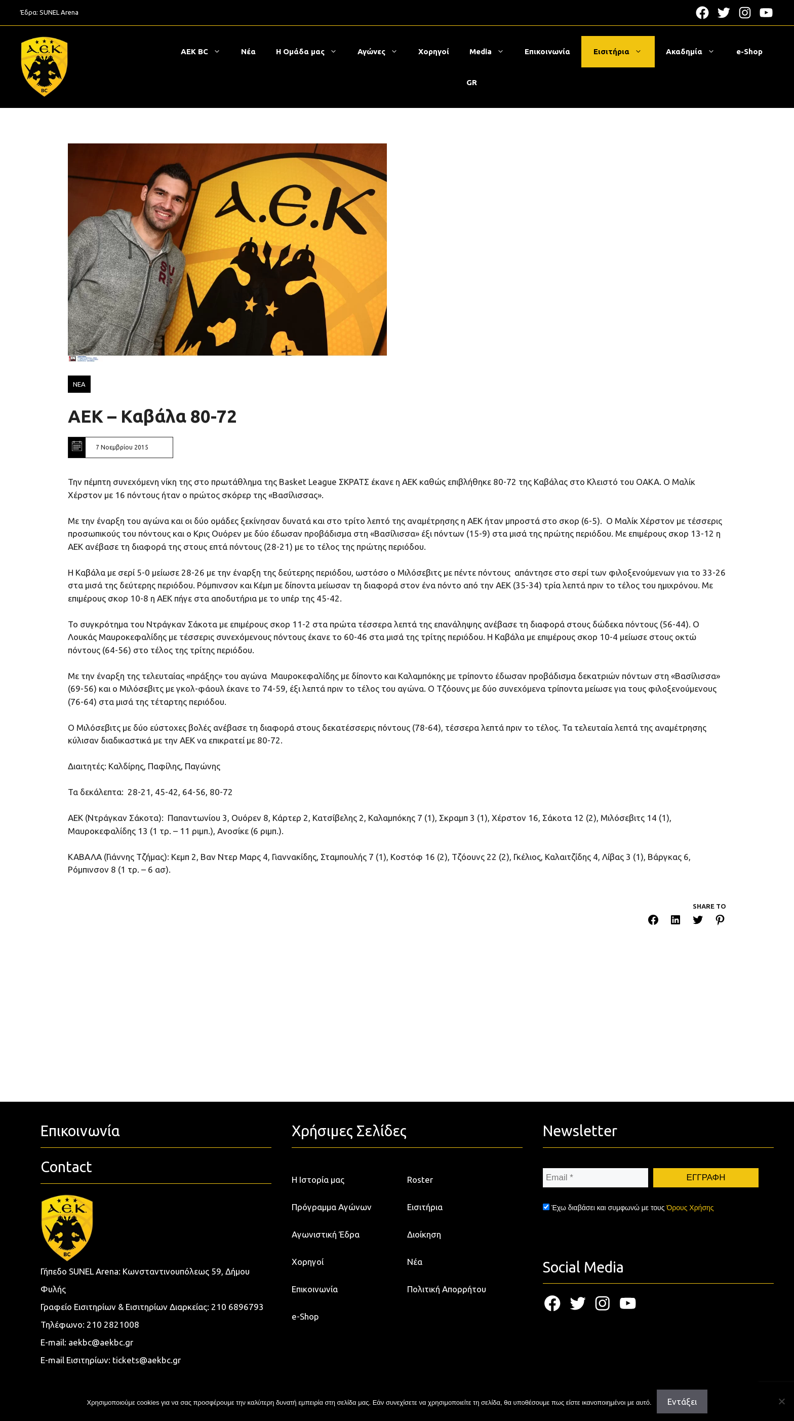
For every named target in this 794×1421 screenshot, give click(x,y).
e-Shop (749, 51)
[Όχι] (781, 1401)
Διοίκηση (424, 1234)
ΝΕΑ (79, 384)
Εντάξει (682, 1401)
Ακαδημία (695, 51)
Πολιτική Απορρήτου (446, 1289)
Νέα (248, 51)
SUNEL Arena (58, 12)
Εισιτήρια (622, 51)
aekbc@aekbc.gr (100, 1342)
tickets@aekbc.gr (146, 1360)
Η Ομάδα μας (311, 51)
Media (491, 51)
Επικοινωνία (547, 51)
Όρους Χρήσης (689, 1208)
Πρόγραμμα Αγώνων (332, 1207)
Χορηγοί (433, 51)
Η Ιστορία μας (318, 1179)
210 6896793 (237, 1307)
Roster (420, 1179)
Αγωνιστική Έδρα (326, 1234)
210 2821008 (113, 1324)
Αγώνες (383, 51)
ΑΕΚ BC (206, 51)
